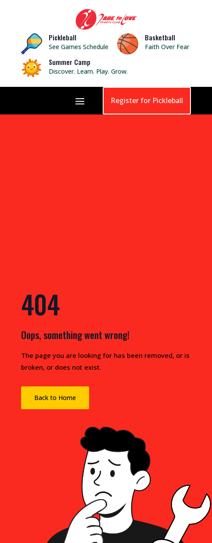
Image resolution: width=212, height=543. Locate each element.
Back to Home (55, 397)
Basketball (160, 37)
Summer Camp (69, 62)
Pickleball (62, 37)
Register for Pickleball (147, 100)
